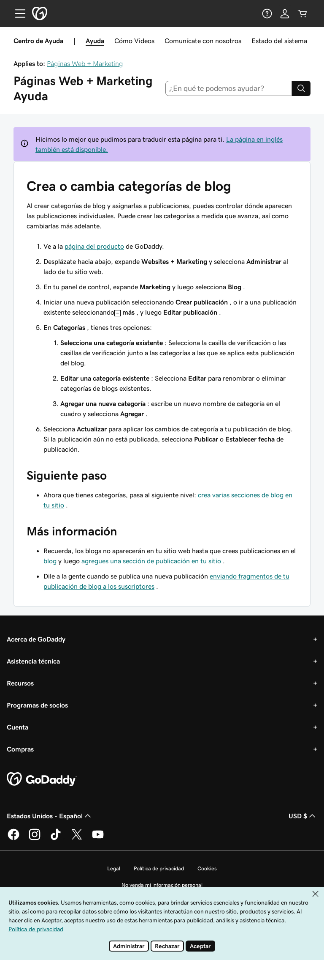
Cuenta (17, 727)
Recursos (20, 683)
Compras (20, 749)
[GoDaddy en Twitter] (77, 838)
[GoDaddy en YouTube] (98, 838)
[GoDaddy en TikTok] (55, 838)
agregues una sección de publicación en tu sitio (151, 560)
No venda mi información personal (162, 885)
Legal (113, 868)
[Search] (301, 88)
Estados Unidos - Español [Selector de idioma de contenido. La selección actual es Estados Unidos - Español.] (50, 816)
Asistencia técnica (33, 661)
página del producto (94, 246)
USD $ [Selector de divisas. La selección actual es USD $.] (303, 816)
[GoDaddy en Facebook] (13, 838)
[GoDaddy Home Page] (42, 779)
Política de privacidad (159, 868)
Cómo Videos (134, 40)
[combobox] (229, 88)
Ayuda (95, 40)
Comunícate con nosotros (203, 40)
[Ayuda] (267, 13)
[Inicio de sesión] (285, 13)
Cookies (207, 868)
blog (50, 560)
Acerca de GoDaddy (36, 639)
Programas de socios (37, 705)
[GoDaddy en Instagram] (34, 838)
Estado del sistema (279, 40)
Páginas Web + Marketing (85, 63)
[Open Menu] (17, 13)
